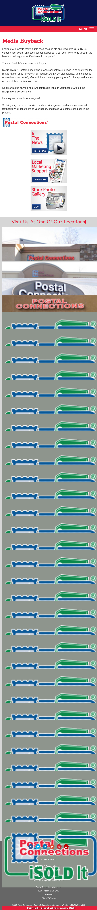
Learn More (40, 179)
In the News (40, 151)
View (36, 207)
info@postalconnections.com (48, 870)
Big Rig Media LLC (78, 905)
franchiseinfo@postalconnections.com (48, 880)
